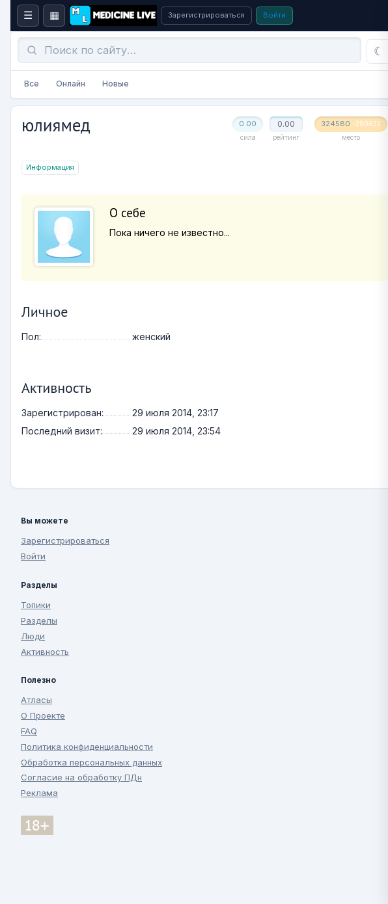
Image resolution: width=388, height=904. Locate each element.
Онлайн (70, 83)
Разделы (39, 620)
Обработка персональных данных (91, 762)
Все (31, 83)
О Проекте (43, 715)
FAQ (29, 731)
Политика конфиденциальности (87, 746)
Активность (45, 651)
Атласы (36, 700)
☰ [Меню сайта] (28, 15)
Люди (33, 636)
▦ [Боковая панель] (54, 15)
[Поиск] (189, 50)
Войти (274, 15)
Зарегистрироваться (206, 15)
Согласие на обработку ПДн (81, 777)
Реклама (39, 793)
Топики (36, 605)
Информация (50, 167)
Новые (115, 83)
